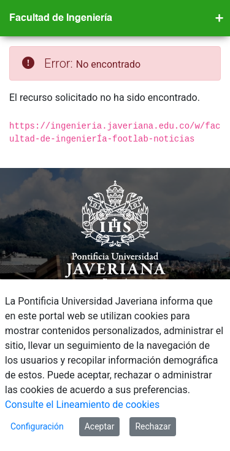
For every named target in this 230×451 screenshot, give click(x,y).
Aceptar (100, 426)
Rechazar (153, 426)
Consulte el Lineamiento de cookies (82, 404)
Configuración (37, 426)
